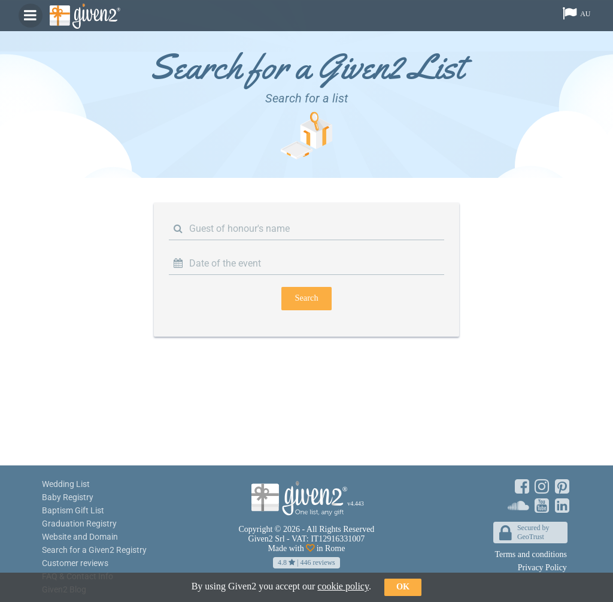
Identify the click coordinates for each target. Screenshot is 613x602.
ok (402, 586)
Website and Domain (80, 537)
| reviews (306, 562)
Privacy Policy (542, 567)
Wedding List (66, 484)
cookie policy (343, 586)
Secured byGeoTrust (524, 533)
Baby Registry (67, 497)
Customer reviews (75, 563)
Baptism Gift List (73, 510)
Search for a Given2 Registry (94, 550)
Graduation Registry (79, 523)
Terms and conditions (531, 554)
